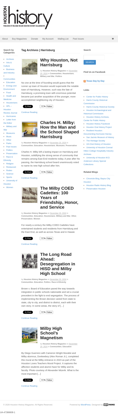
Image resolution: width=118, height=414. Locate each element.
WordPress (86, 405)
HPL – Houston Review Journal (10, 109)
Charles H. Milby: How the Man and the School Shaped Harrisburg (59, 129)
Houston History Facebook (98, 124)
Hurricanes (11, 116)
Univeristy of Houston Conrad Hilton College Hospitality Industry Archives (98, 150)
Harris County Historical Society (100, 107)
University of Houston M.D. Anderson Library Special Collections (97, 161)
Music (9, 136)
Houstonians (68, 73)
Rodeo (9, 170)
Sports (9, 177)
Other (73, 216)
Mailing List (63, 39)
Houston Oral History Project (99, 127)
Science (9, 174)
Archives (10, 59)
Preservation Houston (96, 189)
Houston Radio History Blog (98, 185)
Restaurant (11, 167)
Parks (8, 143)
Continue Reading (29, 112)
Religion (10, 163)
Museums (60, 145)
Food (8, 92)
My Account (47, 39)
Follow (46, 106)
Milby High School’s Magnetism (51, 333)
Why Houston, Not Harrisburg (59, 62)
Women (36, 219)
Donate (34, 39)
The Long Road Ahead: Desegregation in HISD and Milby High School (57, 264)
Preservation (71, 145)
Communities (56, 73)
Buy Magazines (19, 39)
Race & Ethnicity (59, 282)
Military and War (47, 76)
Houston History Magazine (54, 71)
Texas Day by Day (95, 81)
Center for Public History (97, 97)
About (5, 39)
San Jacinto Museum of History (100, 137)
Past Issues (78, 39)
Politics (58, 76)
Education (38, 145)
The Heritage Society (95, 141)
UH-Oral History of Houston (98, 144)
